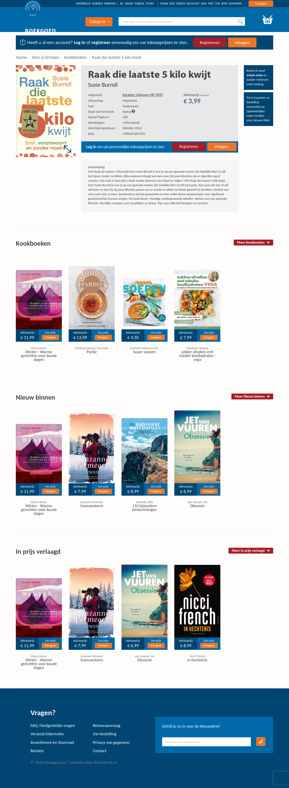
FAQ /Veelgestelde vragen (52, 725)
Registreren (210, 42)
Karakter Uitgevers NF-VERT (143, 95)
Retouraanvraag (106, 725)
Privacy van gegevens (111, 742)
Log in (79, 42)
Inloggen (260, 3)
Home (21, 57)
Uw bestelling (104, 733)
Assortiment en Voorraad (52, 742)
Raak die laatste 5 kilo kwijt (116, 57)
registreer (100, 42)
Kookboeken (75, 57)
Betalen (37, 750)
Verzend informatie (47, 733)
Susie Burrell (103, 84)
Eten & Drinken (45, 57)
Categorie (100, 21)
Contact (99, 750)
